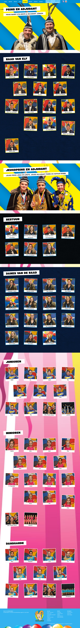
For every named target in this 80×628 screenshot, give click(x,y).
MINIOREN (48, 619)
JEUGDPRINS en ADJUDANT (51, 614)
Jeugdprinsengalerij (60, 613)
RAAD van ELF (49, 613)
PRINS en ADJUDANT (50, 612)
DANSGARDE (49, 620)
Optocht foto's (69, 613)
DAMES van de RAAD (50, 617)
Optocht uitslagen (69, 614)
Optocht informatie (69, 612)
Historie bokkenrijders (60, 617)
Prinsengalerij (59, 612)
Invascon (70, 623)
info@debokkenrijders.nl (60, 623)
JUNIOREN (48, 618)
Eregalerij (58, 614)
